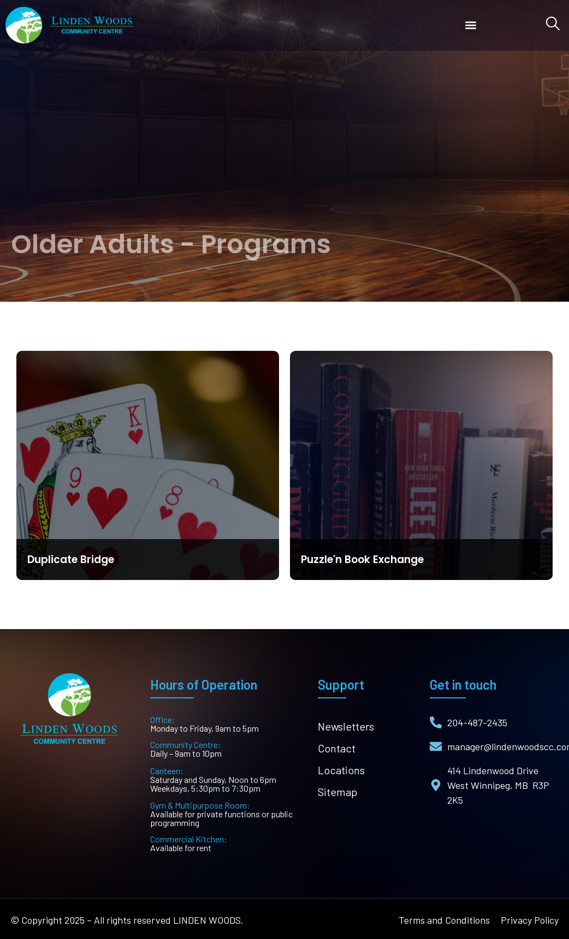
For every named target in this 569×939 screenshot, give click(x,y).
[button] (470, 25)
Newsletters (346, 726)
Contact (336, 748)
